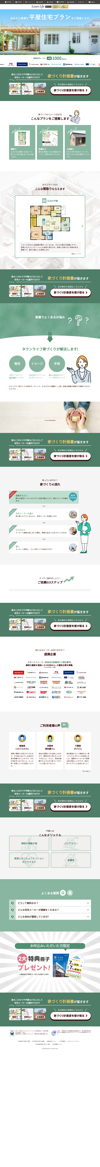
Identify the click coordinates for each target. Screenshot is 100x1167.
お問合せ (92, 2)
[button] (82, 225)
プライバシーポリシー (74, 1156)
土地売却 (50, 2)
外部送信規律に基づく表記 (43, 1159)
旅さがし (81, 2)
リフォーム (29, 2)
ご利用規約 (62, 1156)
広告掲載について (57, 1159)
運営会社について (52, 1156)
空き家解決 (60, 2)
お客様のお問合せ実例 (24, 1156)
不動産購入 (71, 2)
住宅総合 (18, 2)
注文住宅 (8, 2)
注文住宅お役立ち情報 (38, 1156)
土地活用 (39, 2)
